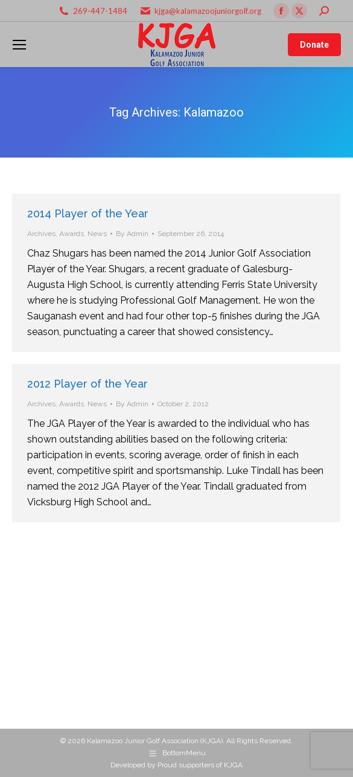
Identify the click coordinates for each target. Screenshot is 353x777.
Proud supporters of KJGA (200, 765)
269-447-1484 (100, 11)
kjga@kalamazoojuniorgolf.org (207, 11)
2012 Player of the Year (87, 383)
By (132, 233)
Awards (71, 233)
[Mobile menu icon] (19, 44)
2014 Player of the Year (87, 213)
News (97, 233)
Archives (41, 233)
